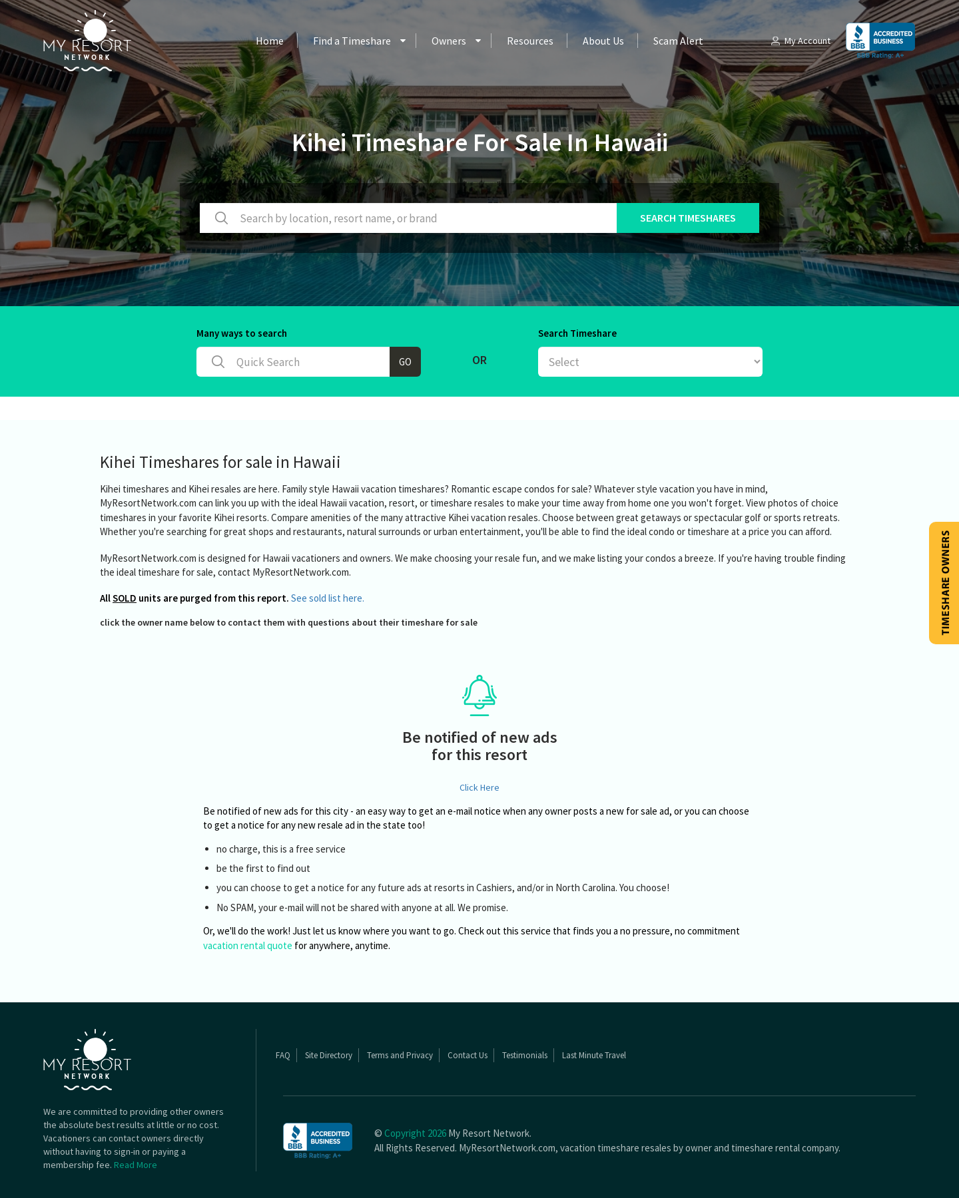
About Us (603, 40)
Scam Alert (678, 40)
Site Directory (328, 1055)
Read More (135, 1165)
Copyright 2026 (415, 1133)
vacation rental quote (247, 945)
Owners (449, 40)
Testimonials (524, 1055)
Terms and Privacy (400, 1055)
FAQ (283, 1055)
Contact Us (467, 1055)
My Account (799, 41)
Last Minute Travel (594, 1055)
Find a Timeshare (352, 40)
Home (270, 40)
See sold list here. (327, 598)
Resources (530, 40)
